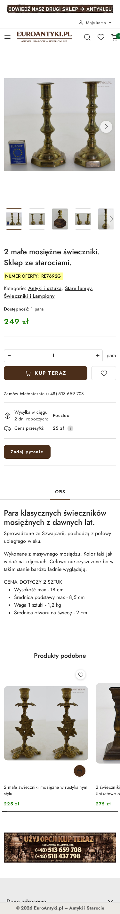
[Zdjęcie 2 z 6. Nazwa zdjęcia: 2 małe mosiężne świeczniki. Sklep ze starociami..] (37, 219)
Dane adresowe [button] (60, 901)
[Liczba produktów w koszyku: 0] (114, 37)
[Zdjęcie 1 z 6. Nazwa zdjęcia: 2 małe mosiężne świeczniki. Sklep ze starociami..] (14, 219)
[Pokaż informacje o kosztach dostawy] (70, 428)
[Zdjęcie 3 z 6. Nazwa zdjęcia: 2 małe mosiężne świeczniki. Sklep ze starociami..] (60, 219)
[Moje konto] (95, 22)
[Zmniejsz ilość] (9, 355)
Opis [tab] (60, 492)
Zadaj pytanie (27, 452)
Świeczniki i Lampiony (29, 296)
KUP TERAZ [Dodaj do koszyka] (46, 373)
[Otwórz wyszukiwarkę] (87, 37)
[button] (106, 127)
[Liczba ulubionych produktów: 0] (100, 37)
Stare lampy (78, 288)
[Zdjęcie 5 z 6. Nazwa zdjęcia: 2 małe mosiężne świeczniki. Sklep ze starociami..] (106, 219)
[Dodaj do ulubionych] (103, 373)
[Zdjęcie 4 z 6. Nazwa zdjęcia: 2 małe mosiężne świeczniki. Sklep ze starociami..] (83, 219)
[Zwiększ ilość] (97, 355)
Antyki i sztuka (44, 288)
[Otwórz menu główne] (7, 37)
